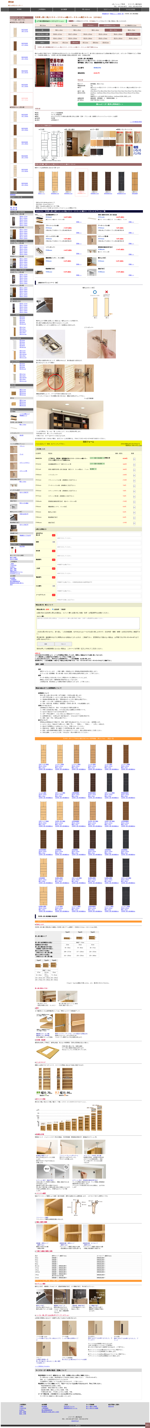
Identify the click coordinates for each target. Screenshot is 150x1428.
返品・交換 (13, 570)
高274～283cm (118, 38)
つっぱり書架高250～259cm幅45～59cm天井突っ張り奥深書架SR (95, 766)
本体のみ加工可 (24, 514)
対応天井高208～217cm (25, 30)
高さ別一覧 (13, 209)
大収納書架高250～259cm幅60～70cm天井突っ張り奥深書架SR (79, 851)
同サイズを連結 (24, 503)
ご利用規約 (13, 579)
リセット (63, 644)
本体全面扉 (135, 193)
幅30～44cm (95, 30)
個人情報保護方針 (15, 581)
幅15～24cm (59, 30)
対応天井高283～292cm (25, 184)
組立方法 (111, 1406)
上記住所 (55, 609)
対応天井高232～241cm (25, 71)
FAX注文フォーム (15, 573)
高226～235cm (88, 34)
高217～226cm (72, 34)
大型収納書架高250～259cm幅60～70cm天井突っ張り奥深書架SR (79, 823)
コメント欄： (88, 622)
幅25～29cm (77, 30)
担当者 (38, 550)
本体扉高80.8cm (108, 193)
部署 (37, 542)
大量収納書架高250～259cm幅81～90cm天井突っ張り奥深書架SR (95, 908)
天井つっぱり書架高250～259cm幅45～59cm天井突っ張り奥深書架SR (46, 766)
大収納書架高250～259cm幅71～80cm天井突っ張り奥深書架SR (46, 880)
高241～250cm (118, 34)
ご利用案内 (41, 9)
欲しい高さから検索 (92, 1408)
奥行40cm (74, 25)
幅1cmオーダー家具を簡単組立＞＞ (109, 104)
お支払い (12, 567)
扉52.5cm (65, 42)
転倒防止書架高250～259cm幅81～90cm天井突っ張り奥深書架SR (46, 908)
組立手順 (22, 546)
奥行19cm (43, 25)
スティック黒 (23, 471)
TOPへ (148, 1425)
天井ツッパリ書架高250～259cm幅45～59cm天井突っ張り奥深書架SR (62, 794)
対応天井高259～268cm (25, 142)
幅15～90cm (23, 424)
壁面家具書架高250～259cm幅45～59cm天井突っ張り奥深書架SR (95, 794)
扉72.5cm (85, 42)
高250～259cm (72, 38)
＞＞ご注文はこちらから (42, 1366)
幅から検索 (13, 557)
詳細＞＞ (79, 222)
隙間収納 (12, 194)
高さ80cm (22, 322)
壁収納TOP (105, 13)
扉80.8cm (95, 42)
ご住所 (38, 568)
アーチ (21, 454)
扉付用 (21, 435)
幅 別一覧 (13, 207)
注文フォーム (108, 9)
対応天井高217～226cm (25, 44)
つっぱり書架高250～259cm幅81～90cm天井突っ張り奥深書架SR (62, 908)
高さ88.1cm (23, 324)
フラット (22, 446)
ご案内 (12, 563)
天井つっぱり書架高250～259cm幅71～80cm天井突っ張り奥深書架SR (79, 880)
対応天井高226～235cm (25, 58)
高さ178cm (22, 332)
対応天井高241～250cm (25, 85)
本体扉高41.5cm (55, 193)
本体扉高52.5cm (68, 193)
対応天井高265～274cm (25, 156)
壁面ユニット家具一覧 (117, 13)
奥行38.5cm (23, 393)
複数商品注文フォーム (16, 572)
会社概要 (64, 9)
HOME (19, 9)
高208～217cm (57, 34)
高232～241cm (103, 34)
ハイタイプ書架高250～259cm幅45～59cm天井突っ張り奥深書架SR (62, 766)
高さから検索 (14, 559)
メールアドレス (40, 595)
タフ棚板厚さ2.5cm (130, 25)
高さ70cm (22, 320)
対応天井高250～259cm (25, 129)
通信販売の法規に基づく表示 (50, 1412)
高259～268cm (88, 38)
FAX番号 (38, 586)
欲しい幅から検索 (91, 1406)
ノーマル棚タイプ (25, 414)
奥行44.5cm (23, 394)
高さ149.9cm (23, 330)
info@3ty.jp (75, 1421)
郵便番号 (38, 559)
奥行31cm (59, 25)
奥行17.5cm (23, 389)
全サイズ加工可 (24, 492)
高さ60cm (22, 318)
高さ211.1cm (23, 334)
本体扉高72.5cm (95, 193)
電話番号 (38, 577)
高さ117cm (22, 327)
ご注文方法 (13, 565)
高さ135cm (22, 329)
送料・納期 (13, 568)
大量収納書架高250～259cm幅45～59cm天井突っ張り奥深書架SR (79, 794)
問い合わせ (86, 9)
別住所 (62, 609)
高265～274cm (103, 38)
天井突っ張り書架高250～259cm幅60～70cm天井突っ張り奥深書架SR (62, 823)
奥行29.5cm (23, 391)
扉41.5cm (55, 42)
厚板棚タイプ (23, 415)
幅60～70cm (131, 30)
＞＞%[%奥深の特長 (136, 122)
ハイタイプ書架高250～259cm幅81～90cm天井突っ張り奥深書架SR (79, 908)
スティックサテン (25, 462)
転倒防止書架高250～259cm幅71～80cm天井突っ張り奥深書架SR (62, 880)
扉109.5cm (106, 42)
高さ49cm (22, 317)
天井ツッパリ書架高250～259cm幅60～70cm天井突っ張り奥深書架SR (46, 823)
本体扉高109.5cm (121, 193)
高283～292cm (133, 38)
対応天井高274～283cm (25, 170)
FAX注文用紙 (130, 9)
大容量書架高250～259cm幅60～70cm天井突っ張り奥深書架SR (62, 851)
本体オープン (41, 193)
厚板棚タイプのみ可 (25, 535)
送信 (45, 644)
